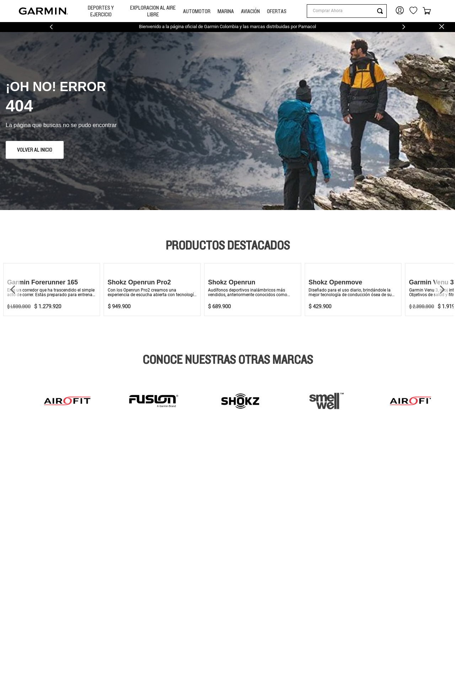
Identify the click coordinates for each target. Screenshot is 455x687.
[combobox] (347, 11)
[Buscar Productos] (381, 11)
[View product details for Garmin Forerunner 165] (51, 289)
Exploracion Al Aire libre (153, 11)
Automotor (196, 11)
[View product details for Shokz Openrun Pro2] (152, 289)
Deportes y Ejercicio (101, 11)
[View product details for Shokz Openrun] (252, 289)
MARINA (226, 11)
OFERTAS (277, 11)
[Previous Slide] (51, 26)
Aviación (250, 11)
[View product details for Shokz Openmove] (353, 289)
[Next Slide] (403, 26)
